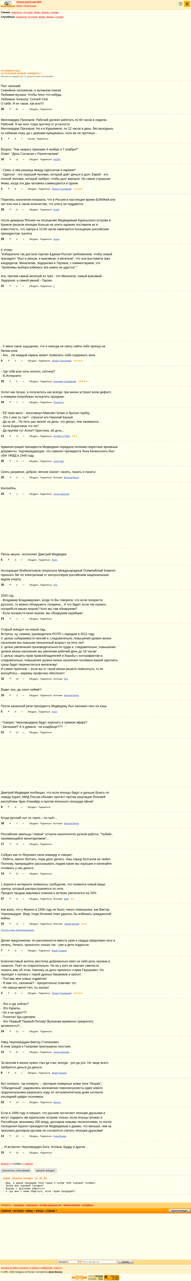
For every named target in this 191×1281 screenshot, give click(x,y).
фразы (45, 12)
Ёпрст (55, 560)
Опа (55, 585)
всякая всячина (72, 1205)
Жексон (57, 1102)
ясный (56, 209)
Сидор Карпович (61, 494)
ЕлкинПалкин (59, 1136)
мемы (37, 12)
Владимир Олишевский (64, 381)
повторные (32, 1205)
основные (19, 1205)
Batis (66, 899)
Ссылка (31, 139)
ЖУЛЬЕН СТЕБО (61, 436)
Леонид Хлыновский (61, 189)
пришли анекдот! (179, 1210)
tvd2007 (57, 159)
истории (27, 12)
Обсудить (33, 109)
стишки (55, 12)
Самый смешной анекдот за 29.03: (25, 1178)
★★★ (74, 436)
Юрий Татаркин (59, 951)
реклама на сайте (9, 1268)
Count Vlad (58, 461)
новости (58, 1268)
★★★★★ (78, 189)
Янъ (66, 679)
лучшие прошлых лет (50, 1205)
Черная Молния (71, 924)
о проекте (35, 1268)
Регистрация (30, 6)
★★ (72, 899)
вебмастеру (46, 1268)
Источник (57, 477)
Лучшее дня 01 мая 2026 (29, 2)
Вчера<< (6, 1163)
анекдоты (16, 12)
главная (6, 1211)
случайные (87, 1205)
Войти (19, 6)
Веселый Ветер (71, 477)
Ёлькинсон (58, 402)
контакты (24, 1268)
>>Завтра (27, 1163)
